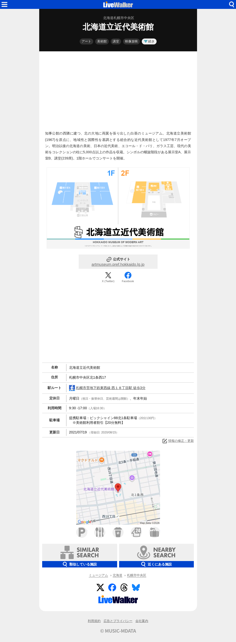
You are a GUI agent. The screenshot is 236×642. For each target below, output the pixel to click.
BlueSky (136, 587)
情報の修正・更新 (178, 441)
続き (149, 41)
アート (86, 41)
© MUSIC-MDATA (118, 630)
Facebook (128, 281)
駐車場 (81, 532)
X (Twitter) (108, 281)
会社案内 (141, 621)
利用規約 (94, 621)
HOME (118, 4)
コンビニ (136, 532)
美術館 (102, 41)
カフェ (118, 532)
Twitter (100, 587)
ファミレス (99, 532)
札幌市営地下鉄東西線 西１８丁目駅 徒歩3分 (107, 388)
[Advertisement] (118, 89)
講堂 (116, 41)
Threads (124, 587)
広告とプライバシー (118, 621)
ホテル (154, 532)
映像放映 (131, 41)
